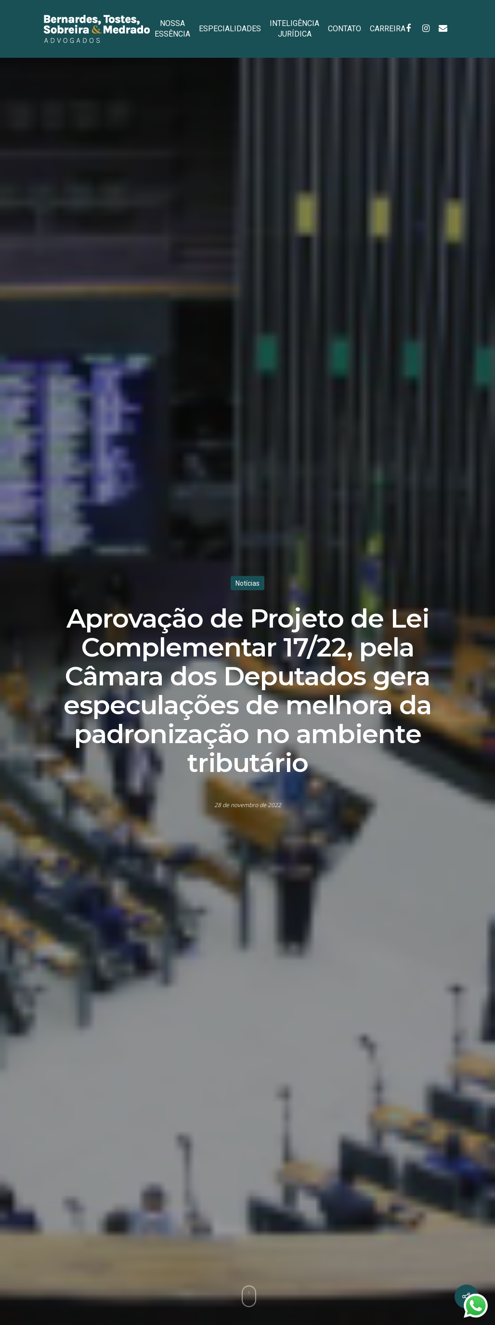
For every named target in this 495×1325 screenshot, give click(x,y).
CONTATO (344, 28)
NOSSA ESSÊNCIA (172, 29)
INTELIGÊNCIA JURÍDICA (294, 29)
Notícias (247, 583)
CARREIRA (387, 28)
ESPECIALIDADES (230, 28)
